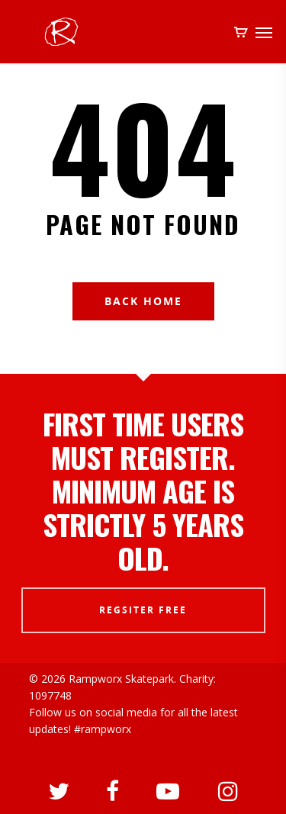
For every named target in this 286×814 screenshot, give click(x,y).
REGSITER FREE (143, 609)
